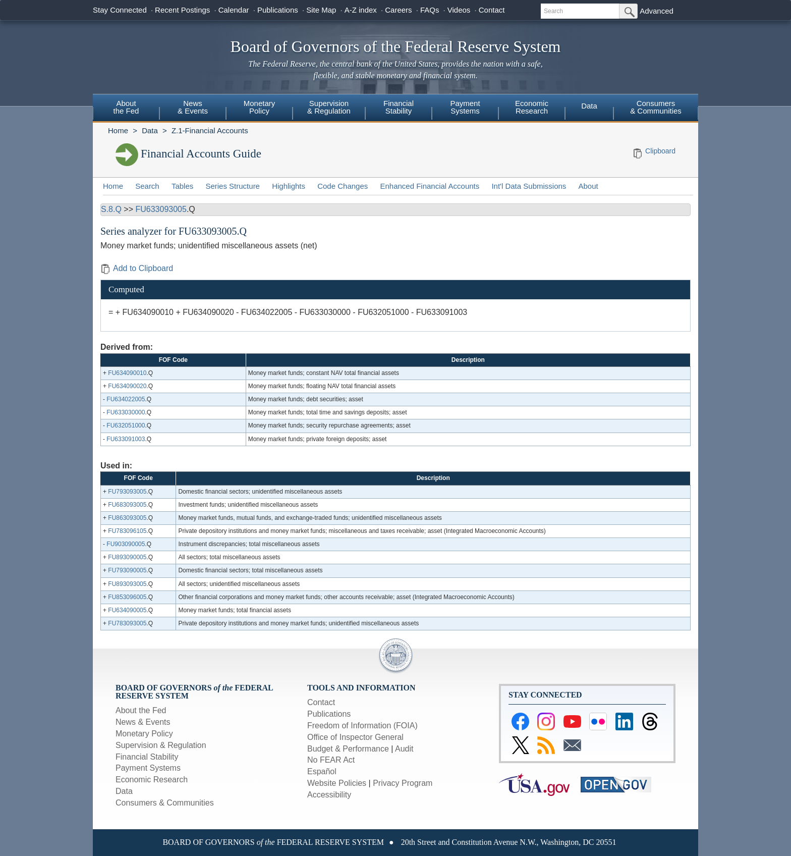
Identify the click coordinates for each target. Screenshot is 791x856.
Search (147, 186)
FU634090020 (127, 386)
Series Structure (232, 186)
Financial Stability (147, 757)
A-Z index (361, 10)
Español (321, 771)
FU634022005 (125, 399)
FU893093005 (127, 583)
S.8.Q (111, 209)
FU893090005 (127, 557)
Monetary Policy (144, 733)
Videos (459, 10)
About (588, 186)
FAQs (429, 10)
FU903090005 (125, 544)
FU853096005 (127, 597)
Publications (277, 10)
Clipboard (660, 151)
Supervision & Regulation (161, 745)
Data (589, 105)
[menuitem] (126, 108)
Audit (404, 748)
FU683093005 (127, 504)
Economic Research (152, 779)
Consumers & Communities (656, 107)
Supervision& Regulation (329, 107)
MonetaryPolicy (259, 107)
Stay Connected (120, 10)
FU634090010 (127, 373)
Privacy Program (402, 783)
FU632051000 (125, 425)
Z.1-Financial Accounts (210, 130)
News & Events (143, 722)
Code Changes (342, 186)
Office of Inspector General (355, 737)
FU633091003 (125, 439)
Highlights (288, 186)
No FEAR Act (331, 760)
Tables (182, 186)
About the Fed (141, 710)
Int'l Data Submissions (528, 186)
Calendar (233, 10)
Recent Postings (182, 10)
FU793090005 (127, 570)
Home (118, 130)
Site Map (321, 10)
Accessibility (329, 794)
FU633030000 (125, 412)
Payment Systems (148, 768)
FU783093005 (127, 623)
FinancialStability (398, 107)
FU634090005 (127, 610)
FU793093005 (127, 491)
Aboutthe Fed (126, 107)
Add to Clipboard (136, 268)
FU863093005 (127, 517)
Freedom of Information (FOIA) (362, 725)
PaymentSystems (465, 107)
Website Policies (336, 783)
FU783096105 (127, 530)
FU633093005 (160, 209)
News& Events (193, 107)
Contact (492, 10)
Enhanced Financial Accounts (429, 186)
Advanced (656, 11)
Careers (398, 10)
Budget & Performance (348, 748)
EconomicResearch (531, 107)
